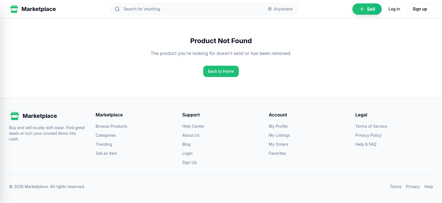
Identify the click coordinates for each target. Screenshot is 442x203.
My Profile (278, 126)
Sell (367, 9)
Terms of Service (371, 126)
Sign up (420, 8)
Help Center (193, 126)
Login (187, 153)
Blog (186, 144)
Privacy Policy (368, 135)
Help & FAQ (365, 144)
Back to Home (221, 71)
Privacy (413, 186)
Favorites (277, 153)
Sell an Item (106, 153)
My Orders (279, 144)
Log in (394, 8)
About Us (190, 135)
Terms (395, 186)
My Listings (279, 135)
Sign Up (189, 162)
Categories (106, 135)
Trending (104, 144)
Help (428, 186)
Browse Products (111, 126)
